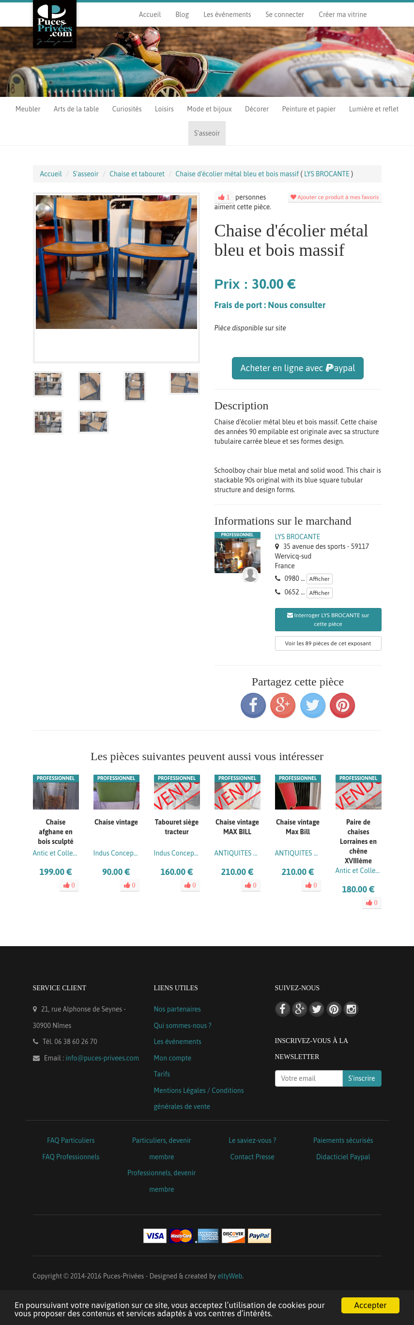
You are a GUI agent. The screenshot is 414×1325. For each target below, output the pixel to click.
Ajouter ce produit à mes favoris (335, 197)
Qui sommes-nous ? (183, 1025)
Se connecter (284, 14)
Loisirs (164, 109)
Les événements (227, 14)
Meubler (28, 109)
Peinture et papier (309, 109)
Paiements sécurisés (343, 1140)
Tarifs (162, 1074)
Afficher (319, 579)
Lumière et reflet (374, 109)
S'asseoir (207, 133)
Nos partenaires (177, 1009)
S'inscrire (362, 1078)
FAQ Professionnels (70, 1157)
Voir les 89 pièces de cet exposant (328, 643)
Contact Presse (252, 1157)
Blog (182, 14)
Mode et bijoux (209, 109)
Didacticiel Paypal (343, 1157)
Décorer (257, 109)
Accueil (150, 14)
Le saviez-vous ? (252, 1140)
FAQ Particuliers (71, 1140)
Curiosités (127, 109)
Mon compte (173, 1058)
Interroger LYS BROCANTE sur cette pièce (328, 619)
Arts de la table (76, 109)
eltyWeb (230, 1276)
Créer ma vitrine (343, 14)
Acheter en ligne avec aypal (297, 368)
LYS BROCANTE (298, 537)
